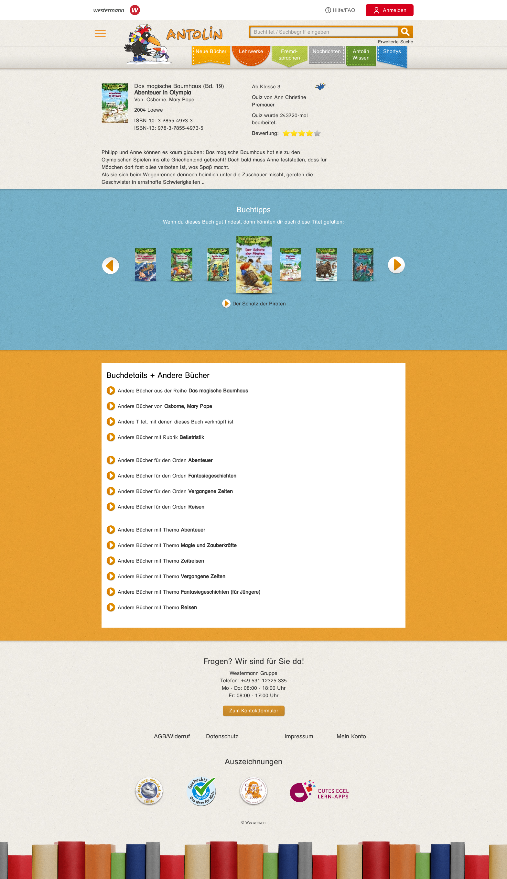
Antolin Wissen (361, 54)
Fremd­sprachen (289, 54)
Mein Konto (351, 736)
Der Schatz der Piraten (259, 304)
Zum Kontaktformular (253, 711)
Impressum (299, 736)
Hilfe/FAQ (340, 10)
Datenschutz (222, 736)
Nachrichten (327, 51)
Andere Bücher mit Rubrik (161, 437)
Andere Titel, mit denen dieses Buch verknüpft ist (175, 422)
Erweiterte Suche (395, 42)
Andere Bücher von (165, 406)
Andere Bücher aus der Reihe (183, 391)
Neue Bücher (211, 51)
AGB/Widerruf (172, 736)
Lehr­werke (251, 51)
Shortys (392, 51)
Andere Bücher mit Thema (161, 530)
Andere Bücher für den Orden (165, 460)
